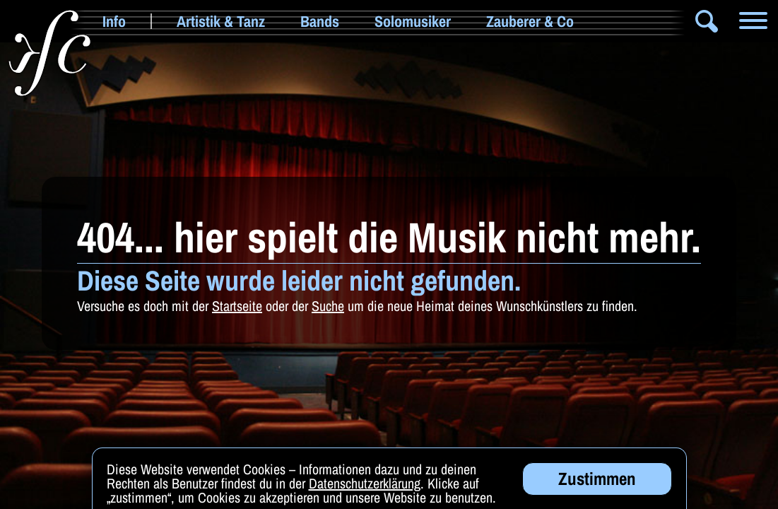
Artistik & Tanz (221, 21)
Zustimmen (597, 481)
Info (114, 21)
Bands (319, 21)
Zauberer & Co (530, 21)
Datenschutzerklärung (364, 485)
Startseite (237, 305)
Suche (328, 305)
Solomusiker (413, 21)
